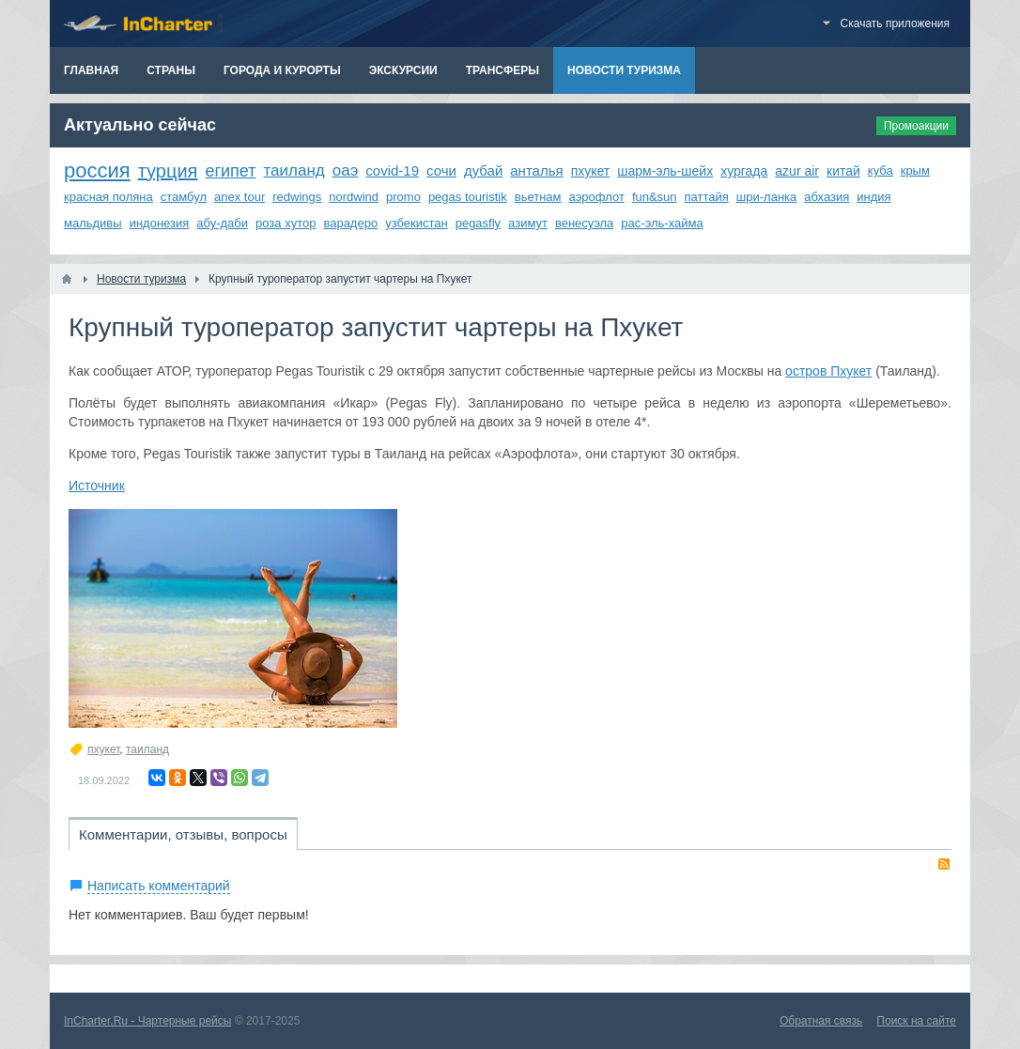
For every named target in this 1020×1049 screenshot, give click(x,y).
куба (880, 170)
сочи (441, 170)
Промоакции (916, 125)
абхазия (826, 197)
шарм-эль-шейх (665, 170)
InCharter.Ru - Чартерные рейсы (147, 1020)
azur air (797, 170)
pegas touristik (467, 197)
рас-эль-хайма (662, 223)
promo (403, 197)
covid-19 (392, 170)
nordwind (354, 197)
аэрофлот (597, 197)
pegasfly (478, 223)
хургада (743, 170)
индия (873, 197)
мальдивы (93, 223)
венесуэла (584, 223)
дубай (483, 170)
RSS (943, 864)
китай (843, 170)
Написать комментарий (158, 885)
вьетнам (538, 197)
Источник (97, 485)
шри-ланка (766, 197)
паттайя (707, 197)
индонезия (160, 223)
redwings (296, 197)
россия (97, 170)
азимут (528, 223)
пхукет (590, 170)
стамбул (184, 197)
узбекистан (416, 223)
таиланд (293, 170)
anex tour (239, 197)
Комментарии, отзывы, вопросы (183, 834)
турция (168, 171)
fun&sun (654, 197)
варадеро (350, 223)
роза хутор (285, 223)
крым (915, 170)
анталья (536, 170)
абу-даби (222, 223)
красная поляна (108, 197)
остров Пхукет (828, 370)
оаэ (345, 170)
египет (230, 171)
